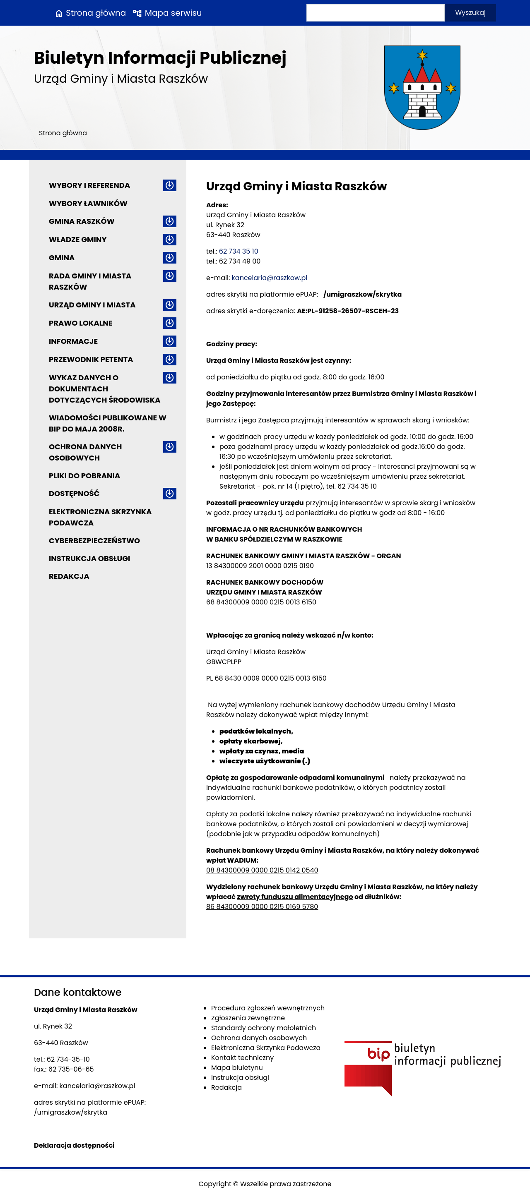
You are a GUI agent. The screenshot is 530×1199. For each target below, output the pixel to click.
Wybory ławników (88, 203)
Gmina (62, 257)
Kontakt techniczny (242, 1057)
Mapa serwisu (167, 13)
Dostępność (74, 493)
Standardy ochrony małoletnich (263, 1028)
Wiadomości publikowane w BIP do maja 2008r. (107, 423)
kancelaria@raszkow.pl (270, 278)
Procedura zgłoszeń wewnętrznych (268, 1008)
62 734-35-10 (68, 1059)
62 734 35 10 (238, 251)
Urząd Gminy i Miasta (92, 305)
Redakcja (69, 576)
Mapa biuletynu (237, 1067)
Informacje (73, 341)
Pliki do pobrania (84, 475)
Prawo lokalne (81, 323)
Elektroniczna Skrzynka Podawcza (100, 517)
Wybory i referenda (89, 185)
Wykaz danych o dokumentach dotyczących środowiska (104, 388)
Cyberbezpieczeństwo (94, 540)
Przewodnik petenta (91, 359)
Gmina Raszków (82, 221)
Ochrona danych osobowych (85, 452)
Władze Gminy (77, 239)
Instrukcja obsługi (89, 558)
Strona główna (90, 13)
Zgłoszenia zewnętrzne (248, 1018)
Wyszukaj (470, 12)
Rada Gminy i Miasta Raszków (90, 281)
